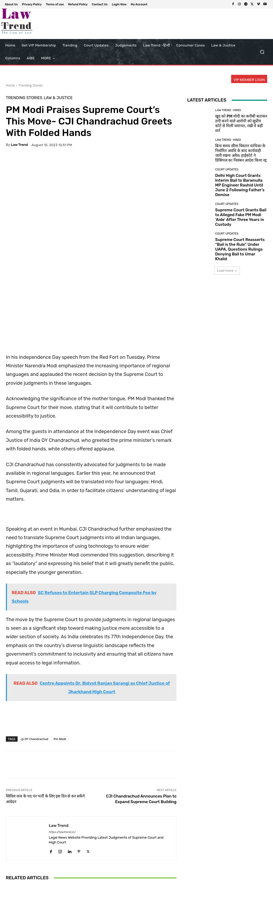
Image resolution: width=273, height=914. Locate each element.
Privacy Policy (132, 909)
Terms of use (156, 909)
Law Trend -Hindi (228, 110)
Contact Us (205, 909)
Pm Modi (60, 664)
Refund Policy (182, 909)
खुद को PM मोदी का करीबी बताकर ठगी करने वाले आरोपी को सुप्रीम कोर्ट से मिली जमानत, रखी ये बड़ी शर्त (241, 123)
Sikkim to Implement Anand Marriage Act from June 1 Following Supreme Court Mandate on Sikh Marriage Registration (148, 864)
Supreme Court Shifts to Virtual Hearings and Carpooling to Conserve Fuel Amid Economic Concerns (91, 864)
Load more (227, 270)
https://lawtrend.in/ (62, 757)
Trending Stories (30, 85)
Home (10, 85)
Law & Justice (58, 98)
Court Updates (90, 848)
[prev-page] (9, 888)
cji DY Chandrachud (34, 664)
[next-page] (17, 888)
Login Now (226, 909)
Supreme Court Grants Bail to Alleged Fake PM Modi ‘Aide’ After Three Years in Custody (240, 217)
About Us (110, 909)
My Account (247, 909)
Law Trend (19, 144)
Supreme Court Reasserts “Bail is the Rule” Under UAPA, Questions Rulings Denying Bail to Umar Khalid (240, 249)
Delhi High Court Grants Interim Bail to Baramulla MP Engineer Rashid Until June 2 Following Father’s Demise (239, 185)
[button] (262, 52)
